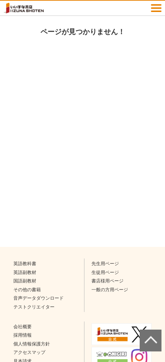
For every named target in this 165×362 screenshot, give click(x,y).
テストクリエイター (34, 307)
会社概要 (22, 326)
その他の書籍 (27, 289)
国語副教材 (24, 280)
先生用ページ (105, 263)
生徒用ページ (105, 272)
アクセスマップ (29, 352)
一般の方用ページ (109, 289)
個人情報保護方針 (31, 344)
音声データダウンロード (38, 298)
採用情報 (22, 335)
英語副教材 (24, 272)
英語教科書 (24, 263)
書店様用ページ (107, 280)
